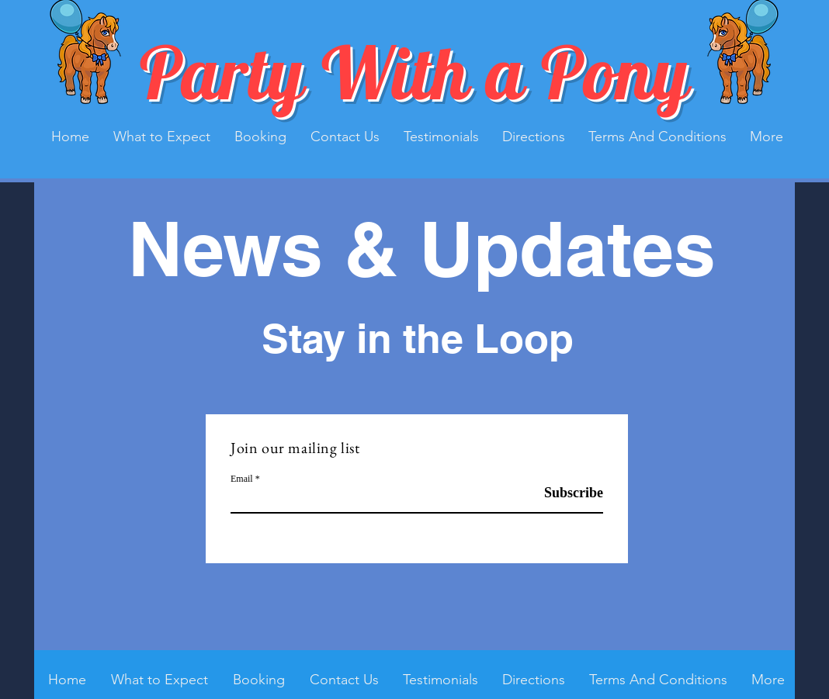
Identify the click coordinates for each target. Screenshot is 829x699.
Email (242, 478)
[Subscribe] (564, 493)
